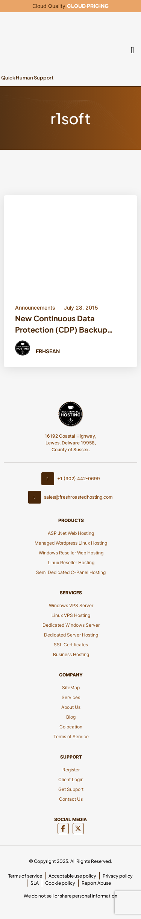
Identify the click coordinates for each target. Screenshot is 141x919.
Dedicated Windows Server (71, 625)
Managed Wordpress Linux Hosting (71, 543)
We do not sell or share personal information (70, 896)
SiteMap (71, 687)
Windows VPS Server (71, 605)
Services (71, 697)
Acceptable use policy (72, 876)
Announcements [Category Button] (35, 307)
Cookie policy (60, 883)
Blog (71, 717)
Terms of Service (71, 736)
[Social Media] (63, 828)
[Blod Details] (70, 243)
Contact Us (71, 799)
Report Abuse (96, 883)
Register (71, 769)
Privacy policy (118, 876)
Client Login (70, 779)
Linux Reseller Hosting (71, 562)
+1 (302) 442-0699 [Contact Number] (70, 478)
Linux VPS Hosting (71, 615)
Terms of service (25, 876)
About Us (70, 707)
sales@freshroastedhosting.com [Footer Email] (70, 497)
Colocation (70, 727)
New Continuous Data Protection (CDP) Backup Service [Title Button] (61, 325)
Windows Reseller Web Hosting (71, 553)
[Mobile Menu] (132, 49)
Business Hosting (71, 654)
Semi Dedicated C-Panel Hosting (71, 572)
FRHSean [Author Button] (48, 351)
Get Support (70, 789)
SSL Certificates (71, 644)
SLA (34, 883)
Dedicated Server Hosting (71, 635)
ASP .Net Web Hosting (71, 533)
